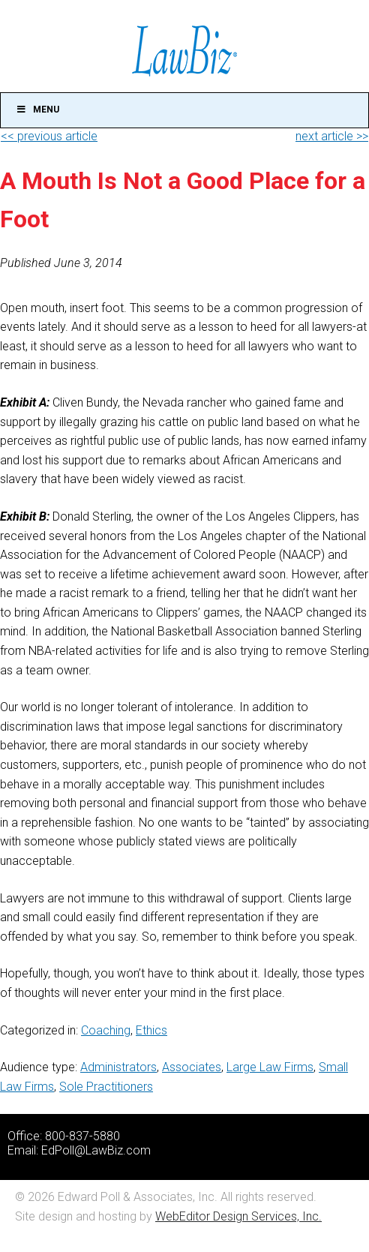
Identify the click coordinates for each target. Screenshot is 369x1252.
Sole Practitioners (106, 1086)
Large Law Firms (270, 1067)
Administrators (118, 1067)
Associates (191, 1067)
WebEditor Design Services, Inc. (238, 1216)
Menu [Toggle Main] (37, 109)
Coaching (105, 1030)
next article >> (332, 136)
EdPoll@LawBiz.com (96, 1150)
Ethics (151, 1030)
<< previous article (49, 136)
